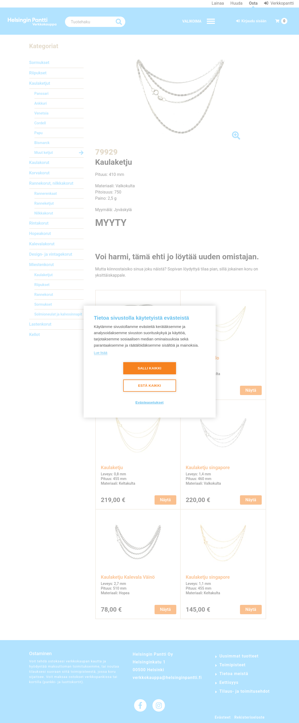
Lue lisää (100, 353)
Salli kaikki (150, 368)
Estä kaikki (149, 386)
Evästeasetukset (149, 402)
